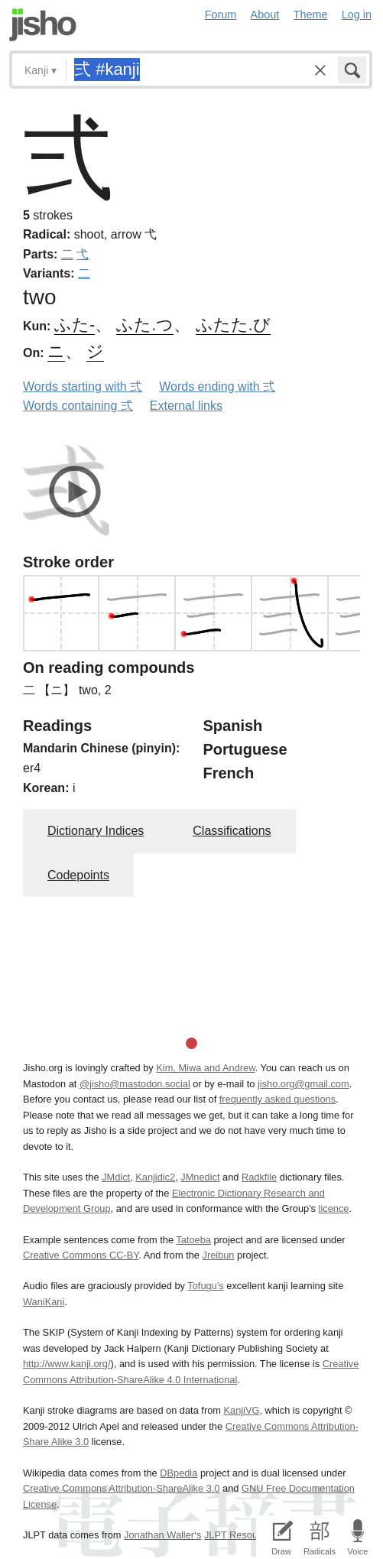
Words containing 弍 (78, 405)
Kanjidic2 (155, 1177)
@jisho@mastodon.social (135, 1084)
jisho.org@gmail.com (303, 1084)
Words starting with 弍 (82, 386)
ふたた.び (233, 324)
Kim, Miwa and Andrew (205, 1067)
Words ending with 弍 (217, 386)
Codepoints (78, 875)
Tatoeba (193, 1240)
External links (186, 405)
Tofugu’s (205, 1285)
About (265, 14)
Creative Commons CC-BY (80, 1255)
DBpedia (178, 1473)
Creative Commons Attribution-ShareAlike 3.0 (121, 1488)
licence (334, 1208)
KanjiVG (241, 1410)
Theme (311, 14)
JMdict (116, 1177)
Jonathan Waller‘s (162, 1535)
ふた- (74, 324)
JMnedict (199, 1177)
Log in (357, 14)
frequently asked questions (277, 1099)
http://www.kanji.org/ (67, 1363)
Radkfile (259, 1177)
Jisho (42, 24)
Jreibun (218, 1255)
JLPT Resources (240, 1535)
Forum (221, 14)
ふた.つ (145, 324)
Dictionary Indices (95, 830)
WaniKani (43, 1301)
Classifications (232, 830)
